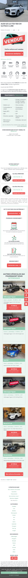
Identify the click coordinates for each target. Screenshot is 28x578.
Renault (14, 541)
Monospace (14, 513)
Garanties (14, 491)
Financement (14, 494)
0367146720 (16, 177)
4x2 (14, 519)
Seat (14, 549)
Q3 (18, 30)
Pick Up (14, 528)
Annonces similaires (13, 54)
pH (16, 500)
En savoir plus (14, 572)
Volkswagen (14, 536)
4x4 (14, 517)
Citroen (14, 547)
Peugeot (14, 538)
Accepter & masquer (14, 575)
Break (14, 515)
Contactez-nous (13, 265)
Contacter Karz (13, 213)
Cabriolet (14, 524)
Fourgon (14, 526)
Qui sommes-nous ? (14, 496)
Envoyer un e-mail (18, 180)
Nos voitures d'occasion (13, 474)
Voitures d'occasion (5, 30)
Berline (14, 510)
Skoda (14, 543)
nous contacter (23, 126)
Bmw (14, 551)
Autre (14, 521)
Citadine (14, 506)
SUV (14, 508)
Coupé (14, 530)
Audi (14, 30)
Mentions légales (14, 498)
